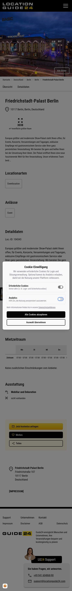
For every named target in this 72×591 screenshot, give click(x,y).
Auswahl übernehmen (36, 322)
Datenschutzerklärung (46, 307)
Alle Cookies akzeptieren (36, 314)
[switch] (60, 287)
